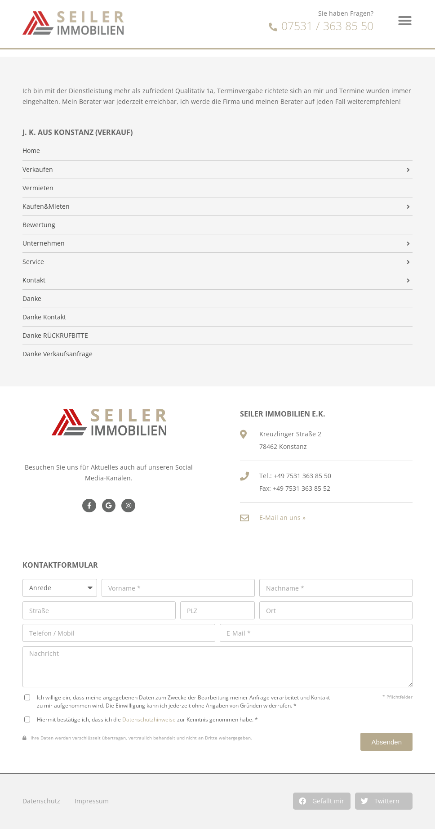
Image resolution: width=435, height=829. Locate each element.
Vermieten (37, 188)
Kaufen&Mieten (46, 206)
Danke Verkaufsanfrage (57, 354)
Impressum (92, 801)
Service (33, 261)
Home (31, 150)
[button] (322, 801)
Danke (31, 298)
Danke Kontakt (44, 317)
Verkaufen (37, 169)
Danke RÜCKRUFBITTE (55, 335)
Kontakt (33, 280)
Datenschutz (41, 801)
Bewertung (38, 225)
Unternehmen (43, 243)
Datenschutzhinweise (149, 719)
